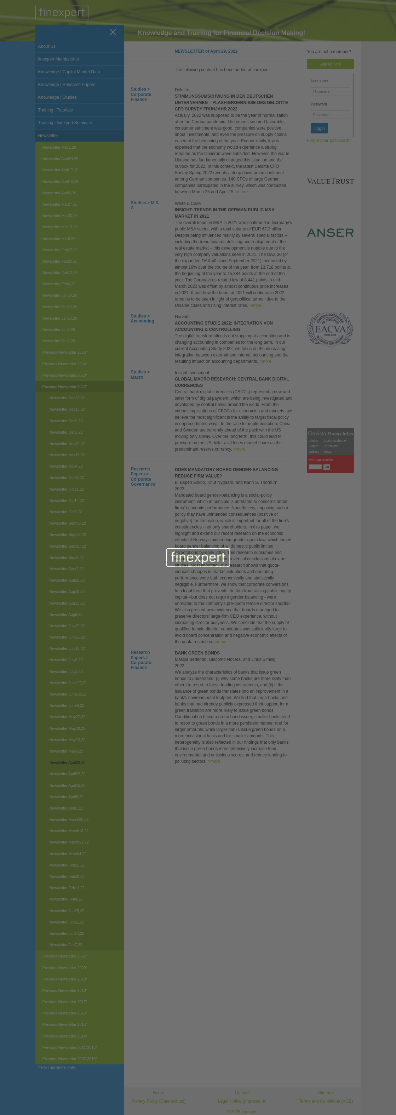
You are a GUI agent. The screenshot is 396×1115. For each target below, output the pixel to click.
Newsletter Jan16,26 (59, 318)
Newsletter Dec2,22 (66, 432)
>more (242, 191)
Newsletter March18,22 (69, 831)
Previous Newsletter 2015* (64, 1024)
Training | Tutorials (55, 110)
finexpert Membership (58, 59)
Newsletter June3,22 (67, 705)
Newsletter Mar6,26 (59, 238)
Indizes (314, 623)
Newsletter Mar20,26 (60, 215)
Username (319, 81)
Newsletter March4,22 (68, 854)
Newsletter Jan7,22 (66, 945)
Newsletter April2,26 (59, 193)
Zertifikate (331, 617)
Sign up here (330, 64)
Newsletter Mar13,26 (60, 227)
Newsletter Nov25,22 (67, 443)
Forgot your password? (328, 140)
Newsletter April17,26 (60, 170)
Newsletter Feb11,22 (67, 888)
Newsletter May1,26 (59, 147)
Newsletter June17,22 (68, 683)
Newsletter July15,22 (67, 648)
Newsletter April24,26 (60, 158)
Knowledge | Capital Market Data (69, 71)
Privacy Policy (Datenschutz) (158, 1101)
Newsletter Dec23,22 (67, 398)
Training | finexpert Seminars (65, 122)
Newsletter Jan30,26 (59, 295)
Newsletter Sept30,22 (68, 523)
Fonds (313, 617)
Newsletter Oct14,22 (67, 500)
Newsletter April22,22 (68, 774)
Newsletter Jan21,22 (67, 922)
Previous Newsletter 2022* (64, 386)
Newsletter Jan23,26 (59, 307)
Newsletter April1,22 (67, 808)
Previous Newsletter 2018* (64, 990)
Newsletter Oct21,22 (67, 489)
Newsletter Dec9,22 (66, 421)
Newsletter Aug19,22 (67, 591)
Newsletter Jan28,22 (67, 911)
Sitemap (326, 1092)
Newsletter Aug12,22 (67, 603)
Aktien (313, 612)
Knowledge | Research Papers (67, 84)
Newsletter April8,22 (67, 797)
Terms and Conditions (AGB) (326, 1101)
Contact (242, 1092)
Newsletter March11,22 (69, 842)
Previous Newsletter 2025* (64, 352)
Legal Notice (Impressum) (242, 1101)
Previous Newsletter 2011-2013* (69, 1047)
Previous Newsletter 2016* (64, 1013)
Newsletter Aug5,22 (66, 614)
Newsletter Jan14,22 (67, 933)
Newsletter (48, 135)
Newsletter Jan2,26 (58, 341)
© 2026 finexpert (242, 1111)
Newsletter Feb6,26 (59, 284)
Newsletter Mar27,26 (60, 204)
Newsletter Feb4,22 (66, 899)
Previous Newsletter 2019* (64, 979)
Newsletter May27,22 (67, 717)
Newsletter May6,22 (66, 751)
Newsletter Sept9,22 (67, 557)
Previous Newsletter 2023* (64, 375)
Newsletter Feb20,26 (60, 261)
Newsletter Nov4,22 (66, 466)
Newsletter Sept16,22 (68, 546)
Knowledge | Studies (57, 97)
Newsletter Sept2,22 (67, 569)
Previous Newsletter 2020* (64, 968)
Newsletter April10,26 (60, 181)
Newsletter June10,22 (68, 694)
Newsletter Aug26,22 (67, 580)
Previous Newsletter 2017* (64, 1002)
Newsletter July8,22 (66, 660)
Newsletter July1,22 (66, 671)
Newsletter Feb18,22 (67, 876)
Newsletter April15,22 (68, 785)
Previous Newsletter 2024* (64, 364)
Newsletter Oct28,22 (67, 477)
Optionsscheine (335, 612)
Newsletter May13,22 (67, 740)
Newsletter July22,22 (67, 637)
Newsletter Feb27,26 (60, 250)
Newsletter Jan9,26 (58, 329)
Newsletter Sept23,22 (68, 534)
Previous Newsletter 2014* (64, 1036)
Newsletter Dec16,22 (67, 409)
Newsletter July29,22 (67, 626)
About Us (47, 46)
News (328, 623)
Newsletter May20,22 (67, 728)
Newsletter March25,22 (69, 819)
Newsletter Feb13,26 (60, 272)
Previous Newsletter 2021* (64, 956)
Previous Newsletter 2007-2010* (69, 1059)
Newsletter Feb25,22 (67, 865)
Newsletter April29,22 (68, 762)
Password (319, 104)
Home (158, 1092)
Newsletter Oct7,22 (66, 512)
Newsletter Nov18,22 (67, 455)
